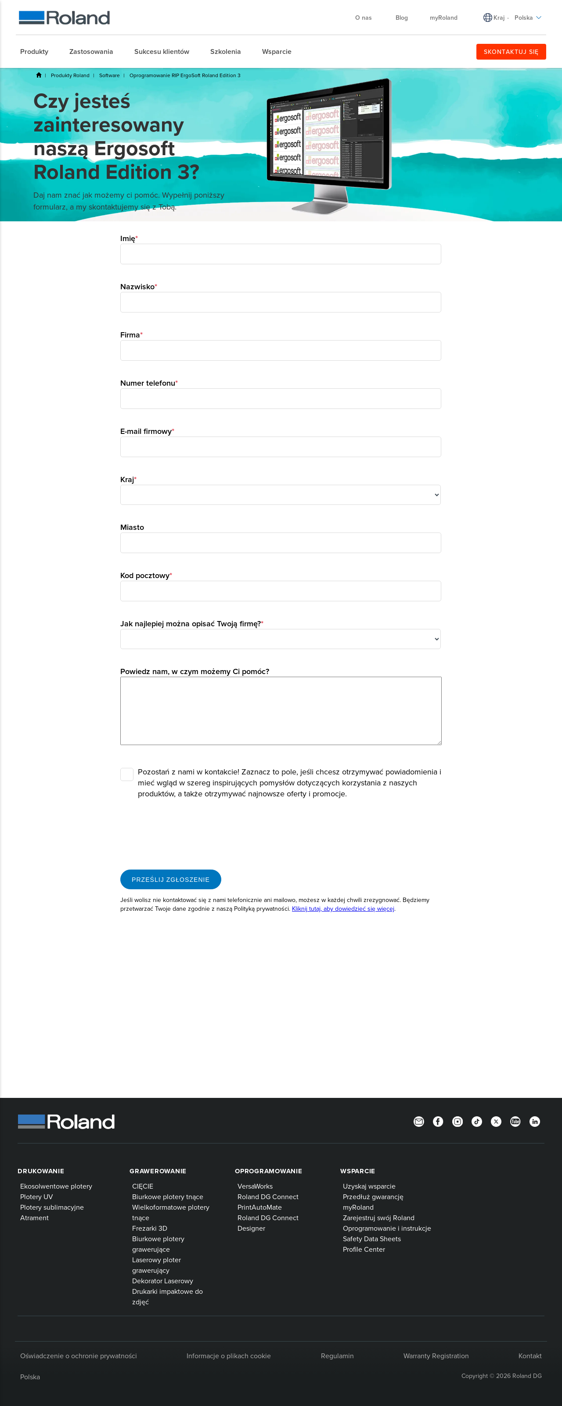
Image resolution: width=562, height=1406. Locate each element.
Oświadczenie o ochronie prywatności (78, 1355)
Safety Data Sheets (372, 1238)
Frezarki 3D (149, 1228)
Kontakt (530, 1355)
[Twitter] (496, 1121)
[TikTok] (477, 1121)
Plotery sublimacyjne (52, 1207)
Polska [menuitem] (528, 17)
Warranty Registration (436, 1355)
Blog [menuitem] (402, 17)
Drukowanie (41, 1171)
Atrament (34, 1217)
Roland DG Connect (268, 1196)
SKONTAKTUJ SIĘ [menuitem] (511, 51)
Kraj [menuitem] (499, 17)
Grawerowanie (158, 1171)
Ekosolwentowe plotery (56, 1186)
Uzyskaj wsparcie (369, 1186)
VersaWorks (255, 1186)
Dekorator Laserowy (162, 1280)
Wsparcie (357, 1171)
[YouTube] (515, 1121)
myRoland (358, 1207)
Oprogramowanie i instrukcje (387, 1228)
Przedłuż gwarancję (373, 1196)
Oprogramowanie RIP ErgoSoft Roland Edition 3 (185, 75)
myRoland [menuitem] (444, 17)
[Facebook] (438, 1121)
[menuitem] (38, 52)
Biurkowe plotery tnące (167, 1196)
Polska (30, 1376)
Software (109, 75)
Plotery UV (36, 1196)
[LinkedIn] (535, 1121)
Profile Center (364, 1249)
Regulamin (337, 1355)
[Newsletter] (419, 1121)
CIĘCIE (142, 1186)
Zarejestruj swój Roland (378, 1217)
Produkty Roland (70, 75)
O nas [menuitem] (368, 17)
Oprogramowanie (269, 1171)
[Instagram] (457, 1121)
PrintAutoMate (260, 1207)
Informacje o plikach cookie (229, 1355)
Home (38, 75)
